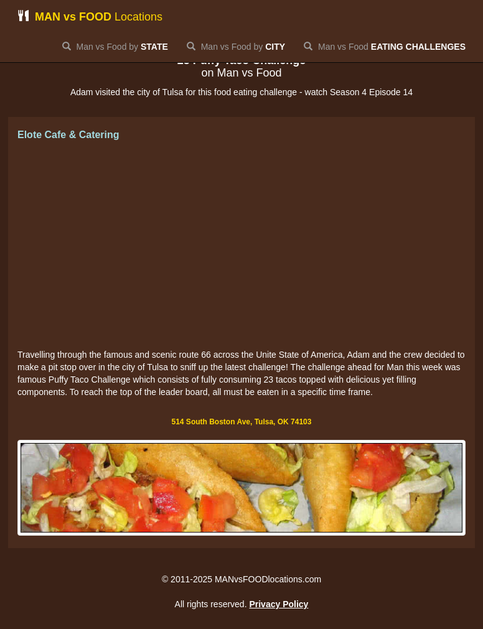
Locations (89, 16)
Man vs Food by (115, 47)
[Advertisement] (241, 246)
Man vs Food (385, 47)
